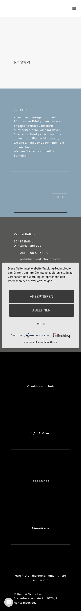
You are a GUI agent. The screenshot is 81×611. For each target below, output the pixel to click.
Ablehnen (41, 310)
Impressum (29, 342)
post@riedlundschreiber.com (40, 259)
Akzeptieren (41, 296)
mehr (41, 324)
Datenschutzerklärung (46, 342)
